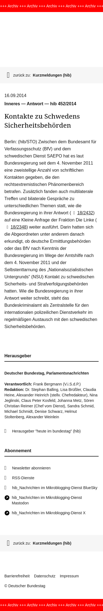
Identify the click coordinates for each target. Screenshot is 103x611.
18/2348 (15, 227)
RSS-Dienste (23, 478)
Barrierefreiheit (17, 576)
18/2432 (82, 213)
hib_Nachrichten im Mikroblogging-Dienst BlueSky (54, 488)
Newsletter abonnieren (31, 468)
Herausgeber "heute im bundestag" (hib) (46, 431)
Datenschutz (44, 576)
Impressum (69, 576)
